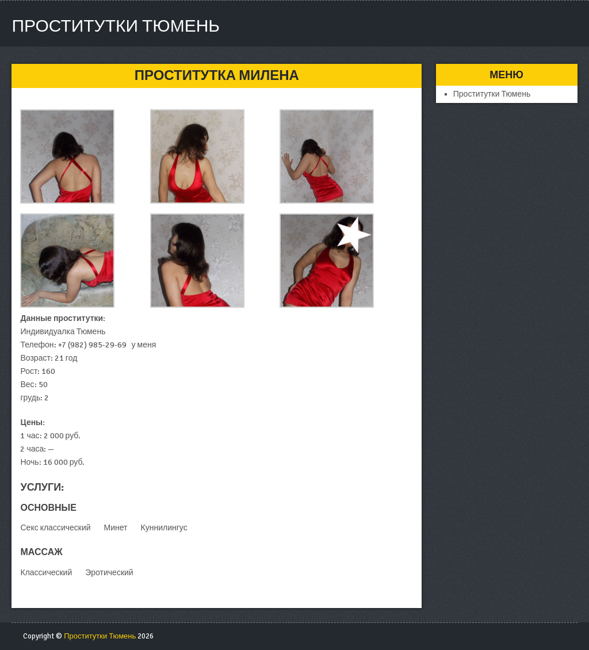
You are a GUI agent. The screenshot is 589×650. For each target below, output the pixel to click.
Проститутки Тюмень (116, 26)
